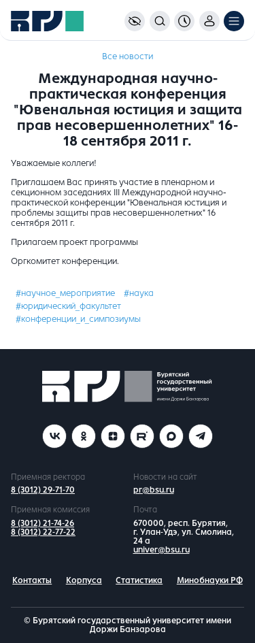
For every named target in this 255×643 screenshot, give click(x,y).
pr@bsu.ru (153, 490)
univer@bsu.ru (161, 550)
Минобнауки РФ (210, 580)
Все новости (127, 56)
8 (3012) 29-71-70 (43, 490)
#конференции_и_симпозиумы (78, 319)
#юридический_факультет (68, 306)
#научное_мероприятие (65, 293)
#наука (139, 293)
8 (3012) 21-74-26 (42, 523)
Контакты (32, 580)
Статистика (139, 580)
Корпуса (84, 580)
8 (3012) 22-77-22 (43, 532)
